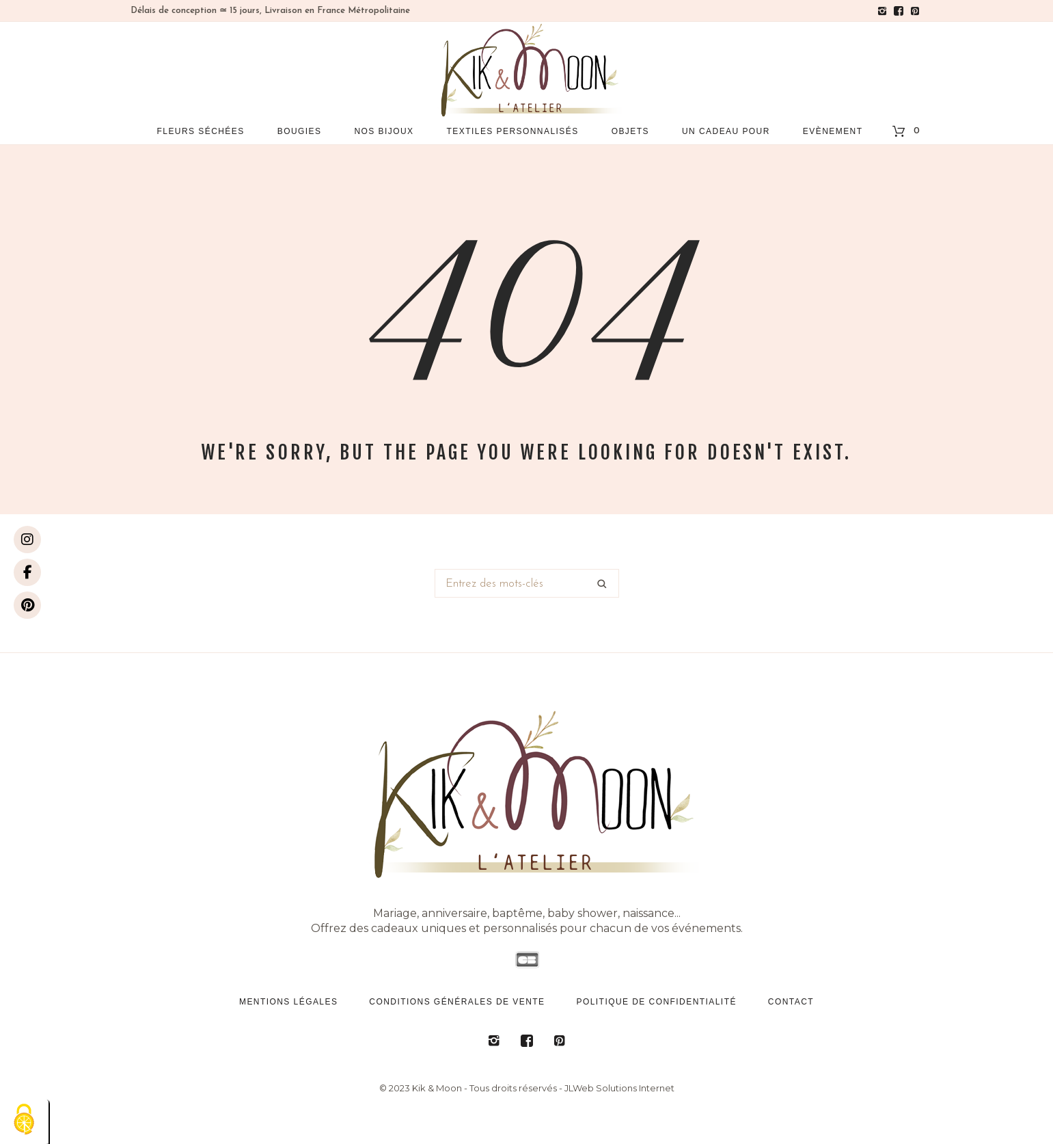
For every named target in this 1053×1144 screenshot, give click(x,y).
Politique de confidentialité (657, 1002)
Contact (791, 1002)
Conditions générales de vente (457, 1002)
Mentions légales (288, 1002)
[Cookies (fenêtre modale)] (24, 1120)
